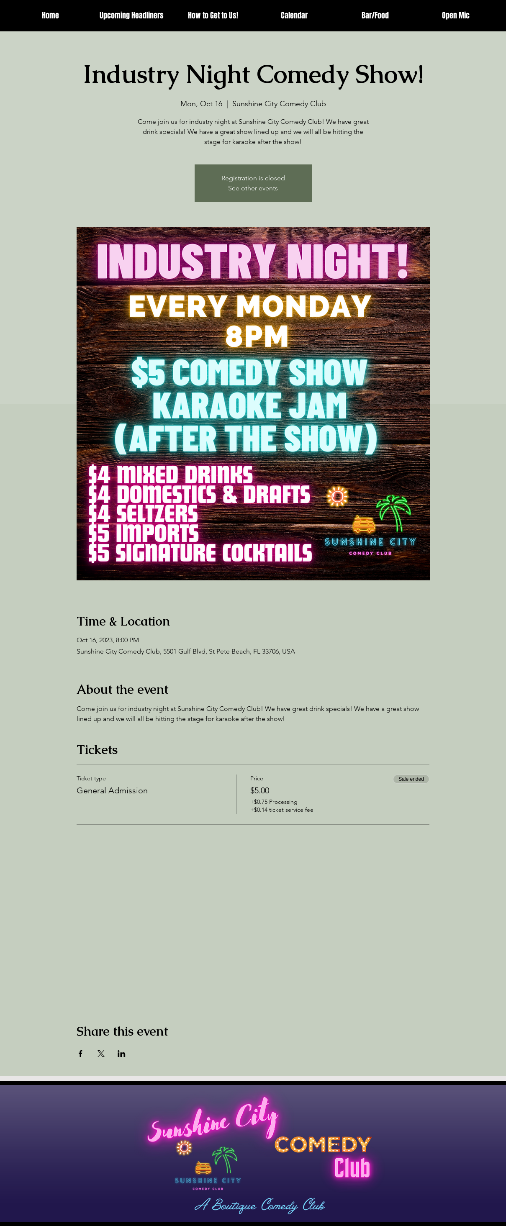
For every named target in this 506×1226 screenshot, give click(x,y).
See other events (253, 188)
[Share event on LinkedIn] (122, 1053)
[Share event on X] (101, 1053)
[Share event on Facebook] (81, 1053)
